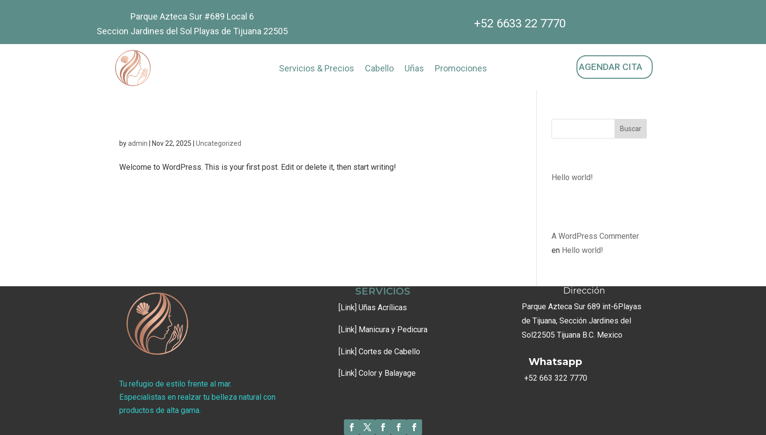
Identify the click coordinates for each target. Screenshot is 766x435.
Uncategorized (218, 143)
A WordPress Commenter (595, 236)
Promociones (461, 69)
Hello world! (156, 125)
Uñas (414, 69)
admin (138, 143)
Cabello (379, 69)
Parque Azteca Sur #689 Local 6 (192, 16)
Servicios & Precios (316, 69)
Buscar (630, 129)
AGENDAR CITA (610, 66)
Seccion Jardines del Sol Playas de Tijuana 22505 (192, 31)
